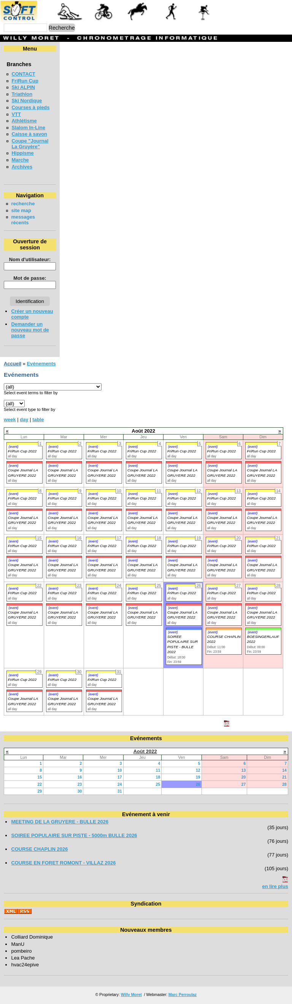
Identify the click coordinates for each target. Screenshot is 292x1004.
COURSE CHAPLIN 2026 (39, 849)
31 (119, 791)
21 (284, 777)
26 (198, 784)
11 (158, 770)
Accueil (12, 363)
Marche (20, 160)
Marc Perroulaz (182, 995)
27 (243, 784)
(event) (14, 447)
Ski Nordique (26, 100)
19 (198, 777)
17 (119, 777)
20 (243, 777)
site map (21, 210)
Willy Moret (131, 995)
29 (39, 791)
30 (80, 791)
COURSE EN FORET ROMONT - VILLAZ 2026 (63, 863)
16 (80, 777)
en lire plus (275, 886)
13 (243, 770)
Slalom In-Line (28, 127)
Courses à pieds (30, 107)
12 (198, 770)
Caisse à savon (29, 134)
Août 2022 (145, 751)
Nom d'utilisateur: (30, 259)
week (10, 419)
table (38, 419)
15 (39, 777)
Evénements (41, 363)
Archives (21, 167)
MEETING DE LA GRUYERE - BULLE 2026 (59, 822)
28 (284, 784)
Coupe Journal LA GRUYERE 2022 (23, 520)
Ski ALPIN (23, 87)
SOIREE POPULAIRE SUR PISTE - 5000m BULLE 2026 (74, 835)
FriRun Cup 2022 (22, 451)
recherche (23, 203)
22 (39, 784)
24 (119, 784)
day (24, 419)
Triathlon (21, 94)
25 (158, 784)
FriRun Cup (24, 81)
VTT (16, 114)
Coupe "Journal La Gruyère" (29, 143)
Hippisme (22, 153)
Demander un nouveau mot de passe (30, 329)
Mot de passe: (29, 278)
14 (284, 770)
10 (119, 770)
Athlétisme (23, 121)
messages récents (23, 219)
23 (80, 784)
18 (158, 777)
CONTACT (23, 74)
